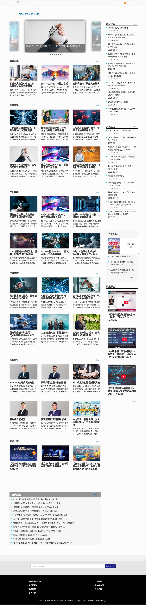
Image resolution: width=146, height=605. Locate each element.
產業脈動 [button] (73, 2)
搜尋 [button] (131, 2)
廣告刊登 (31, 593)
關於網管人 (32, 585)
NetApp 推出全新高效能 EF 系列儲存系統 (30, 534)
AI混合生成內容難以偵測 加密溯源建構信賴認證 (122, 271)
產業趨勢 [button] (35, 2)
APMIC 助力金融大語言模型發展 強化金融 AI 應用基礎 (35, 499)
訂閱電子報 (117, 2)
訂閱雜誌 (97, 581)
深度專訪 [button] (54, 2)
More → (98, 61)
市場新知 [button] (63, 2)
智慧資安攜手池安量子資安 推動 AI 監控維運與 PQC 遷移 (36, 503)
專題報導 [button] (25, 2)
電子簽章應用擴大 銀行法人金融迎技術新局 (122, 263)
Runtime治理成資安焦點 (120, 256)
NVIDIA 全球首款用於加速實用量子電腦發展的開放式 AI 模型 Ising (39, 526)
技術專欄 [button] (44, 2)
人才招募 (97, 589)
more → (96, 495)
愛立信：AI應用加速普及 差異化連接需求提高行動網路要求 (37, 519)
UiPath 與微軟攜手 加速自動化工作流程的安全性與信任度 (37, 530)
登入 (108, 2)
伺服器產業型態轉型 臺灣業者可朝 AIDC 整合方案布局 (35, 507)
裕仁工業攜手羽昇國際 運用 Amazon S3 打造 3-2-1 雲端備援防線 (40, 515)
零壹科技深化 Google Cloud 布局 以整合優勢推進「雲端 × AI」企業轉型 (43, 523)
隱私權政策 (98, 585)
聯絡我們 (31, 589)
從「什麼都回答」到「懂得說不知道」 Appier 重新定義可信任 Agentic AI (43, 542)
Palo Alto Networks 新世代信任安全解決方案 (31, 538)
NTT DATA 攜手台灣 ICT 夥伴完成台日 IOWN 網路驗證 (35, 511)
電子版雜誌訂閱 (34, 581)
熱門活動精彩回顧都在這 (29, 13)
